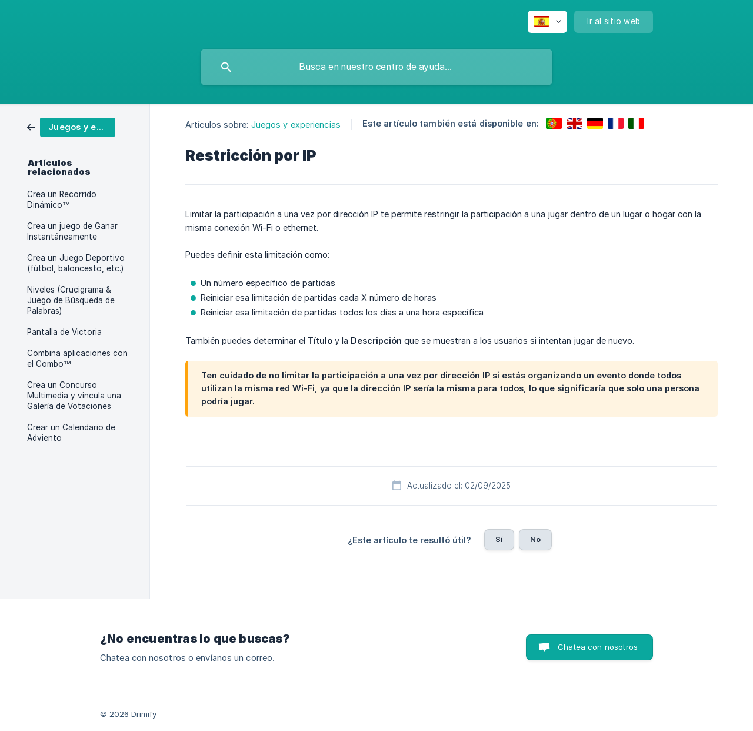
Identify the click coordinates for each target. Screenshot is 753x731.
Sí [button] (499, 539)
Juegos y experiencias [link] (296, 124)
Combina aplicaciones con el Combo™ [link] (77, 358)
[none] (547, 22)
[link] (71, 126)
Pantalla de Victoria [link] (64, 332)
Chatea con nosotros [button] (598, 647)
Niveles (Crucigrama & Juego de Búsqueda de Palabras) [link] (71, 300)
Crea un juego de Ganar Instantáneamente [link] (72, 231)
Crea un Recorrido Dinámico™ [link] (61, 200)
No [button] (535, 539)
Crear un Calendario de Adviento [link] (71, 433)
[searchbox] (376, 67)
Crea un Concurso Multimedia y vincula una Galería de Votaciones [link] (74, 395)
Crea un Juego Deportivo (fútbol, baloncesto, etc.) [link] (76, 263)
